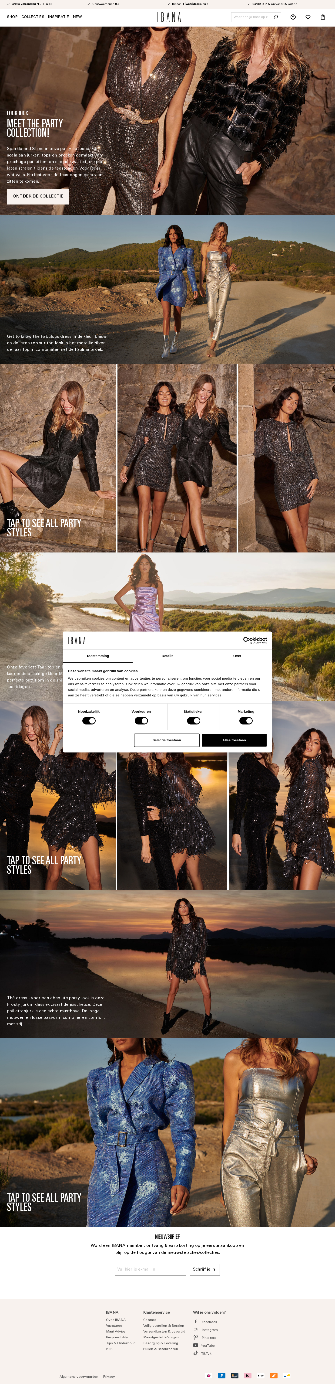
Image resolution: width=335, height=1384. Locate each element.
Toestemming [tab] (97, 656)
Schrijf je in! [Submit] (205, 1270)
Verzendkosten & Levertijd (164, 1331)
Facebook (209, 1322)
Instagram (210, 1330)
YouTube (208, 1346)
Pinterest (209, 1338)
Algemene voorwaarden (79, 1377)
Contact (149, 1320)
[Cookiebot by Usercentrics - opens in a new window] (246, 640)
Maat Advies (115, 1331)
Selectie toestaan (167, 740)
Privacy (109, 1377)
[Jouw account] (293, 17)
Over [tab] (237, 656)
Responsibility (117, 1337)
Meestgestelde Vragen (161, 1337)
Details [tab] (167, 656)
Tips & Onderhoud (120, 1343)
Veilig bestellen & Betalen (163, 1326)
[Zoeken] (275, 17)
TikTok (206, 1354)
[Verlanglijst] (308, 17)
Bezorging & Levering (160, 1343)
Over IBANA (116, 1320)
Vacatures (114, 1326)
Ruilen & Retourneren (160, 1349)
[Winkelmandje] (322, 17)
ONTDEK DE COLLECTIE (38, 196)
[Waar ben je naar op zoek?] (250, 17)
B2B (109, 1349)
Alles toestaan (234, 740)
